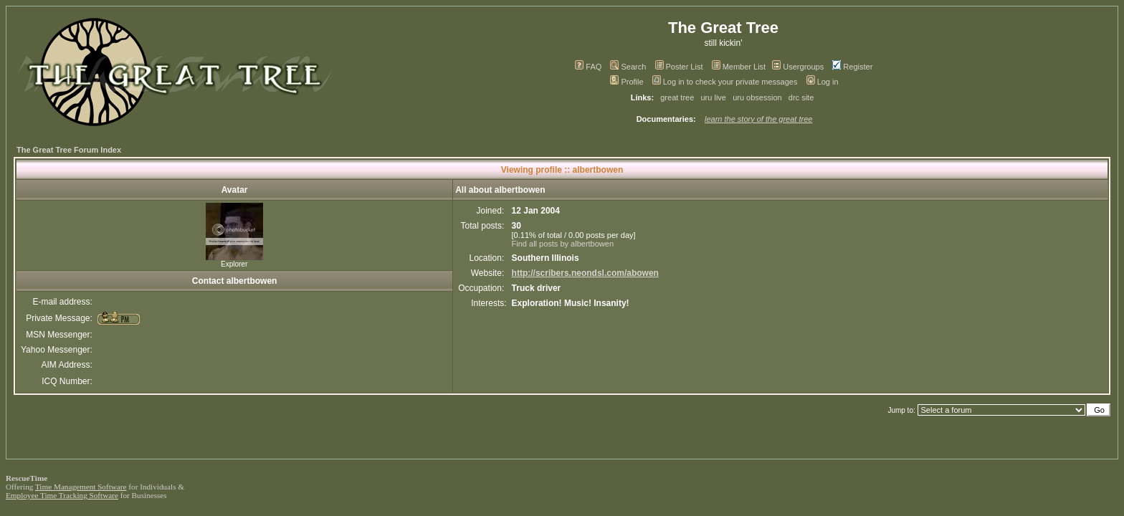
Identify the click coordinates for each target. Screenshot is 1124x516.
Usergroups (798, 66)
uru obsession (757, 97)
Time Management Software (81, 486)
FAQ (588, 66)
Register (852, 66)
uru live (713, 97)
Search (628, 66)
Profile (626, 81)
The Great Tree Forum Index (68, 149)
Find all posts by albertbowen (563, 243)
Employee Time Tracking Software (62, 495)
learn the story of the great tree (758, 119)
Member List (739, 66)
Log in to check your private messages (725, 81)
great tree (677, 97)
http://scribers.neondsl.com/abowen (585, 273)
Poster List (679, 66)
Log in (822, 81)
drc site (801, 97)
